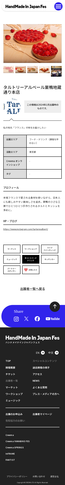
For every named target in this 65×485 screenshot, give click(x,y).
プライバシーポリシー (17, 476)
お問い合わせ (39, 476)
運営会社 (54, 476)
